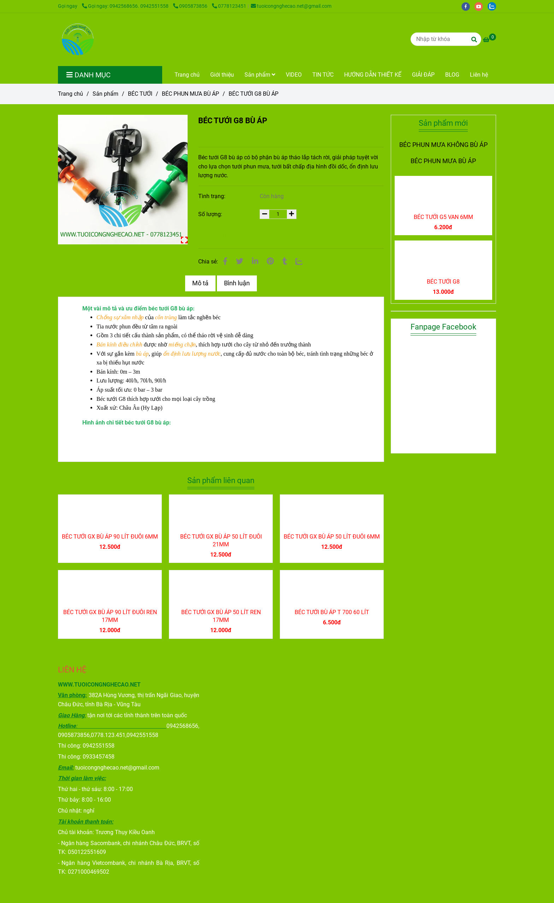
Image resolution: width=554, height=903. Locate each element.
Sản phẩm (259, 74)
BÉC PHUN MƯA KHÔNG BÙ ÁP (443, 144)
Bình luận (237, 283)
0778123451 (229, 6)
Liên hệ (479, 74)
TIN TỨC (323, 74)
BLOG (452, 74)
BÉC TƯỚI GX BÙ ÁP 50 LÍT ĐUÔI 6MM (332, 536)
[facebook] (468, 6)
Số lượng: (211, 214)
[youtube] (481, 6)
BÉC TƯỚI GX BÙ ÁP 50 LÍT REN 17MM (221, 616)
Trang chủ (187, 74)
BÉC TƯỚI (140, 93)
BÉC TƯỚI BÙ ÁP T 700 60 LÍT (332, 612)
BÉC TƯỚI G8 (443, 281)
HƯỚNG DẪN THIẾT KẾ (372, 74)
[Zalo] (299, 261)
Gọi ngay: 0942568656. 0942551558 (126, 6)
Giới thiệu (222, 74)
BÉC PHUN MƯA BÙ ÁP (190, 93)
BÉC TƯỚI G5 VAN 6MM (443, 217)
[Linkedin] (255, 261)
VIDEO (294, 74)
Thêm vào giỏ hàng (242, 235)
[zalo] (494, 6)
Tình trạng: (212, 196)
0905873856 (190, 6)
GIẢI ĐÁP (423, 74)
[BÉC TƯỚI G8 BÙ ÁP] (77, 39)
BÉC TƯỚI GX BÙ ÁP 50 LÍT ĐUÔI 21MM (221, 540)
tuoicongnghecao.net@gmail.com (291, 6)
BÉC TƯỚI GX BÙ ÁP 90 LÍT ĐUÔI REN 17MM (110, 616)
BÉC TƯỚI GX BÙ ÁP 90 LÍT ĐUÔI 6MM (110, 536)
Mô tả (200, 283)
